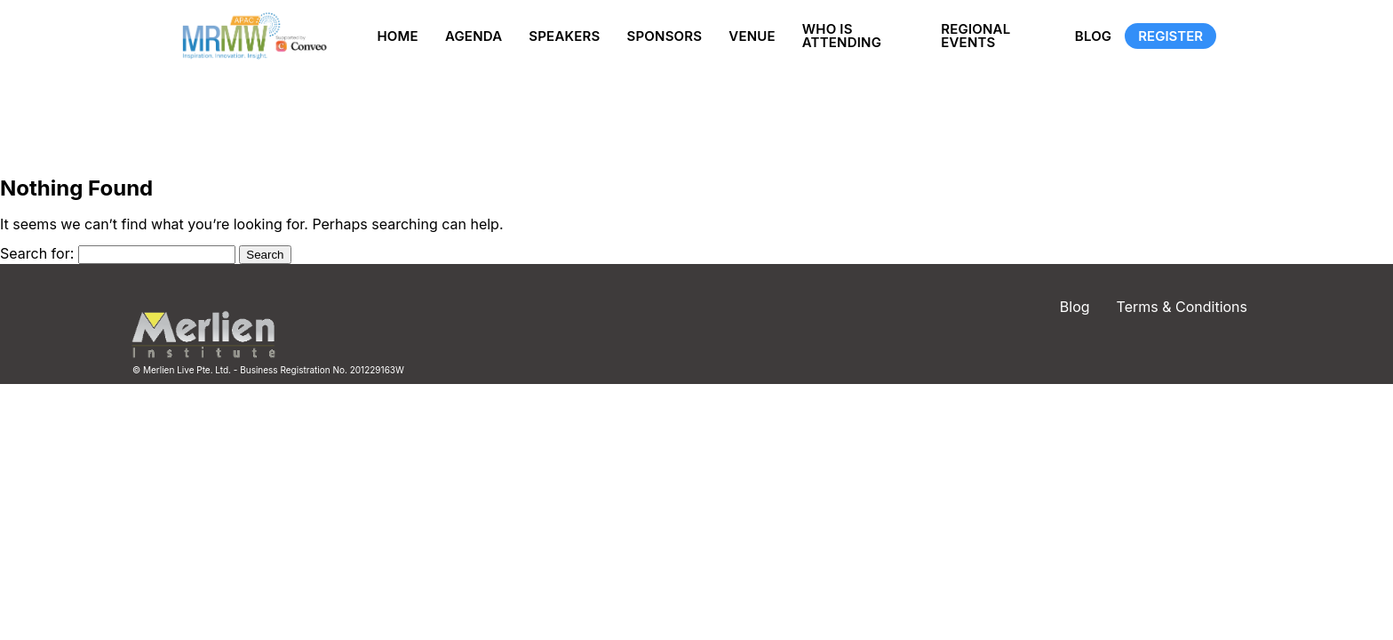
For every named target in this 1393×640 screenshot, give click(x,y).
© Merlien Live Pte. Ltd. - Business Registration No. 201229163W (268, 369)
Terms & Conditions (1182, 307)
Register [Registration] (1170, 36)
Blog (1093, 36)
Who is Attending (841, 35)
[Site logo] (250, 36)
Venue (752, 36)
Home (397, 36)
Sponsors (664, 36)
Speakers (564, 36)
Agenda (473, 36)
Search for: (37, 253)
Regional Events (975, 35)
